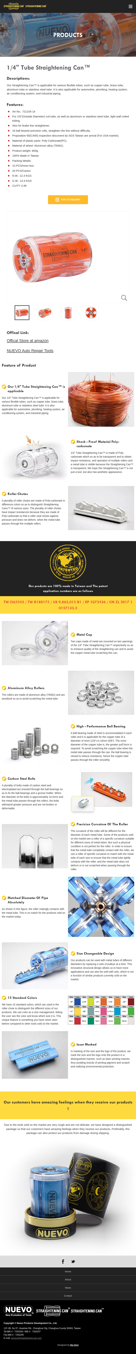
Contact (68, 1295)
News (68, 1287)
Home (68, 1271)
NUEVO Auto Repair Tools (30, 350)
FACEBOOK (63, 1261)
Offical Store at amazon (28, 340)
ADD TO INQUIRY (70, 199)
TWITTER (73, 1261)
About (68, 1279)
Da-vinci (74, 1345)
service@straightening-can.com (26, 1338)
